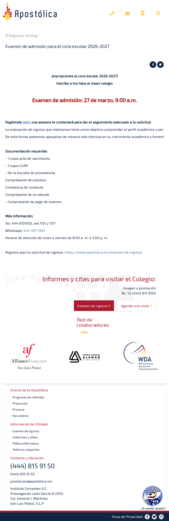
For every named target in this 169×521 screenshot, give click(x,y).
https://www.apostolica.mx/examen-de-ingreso (103, 252)
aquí (26, 122)
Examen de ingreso (24, 431)
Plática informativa (24, 443)
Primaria (17, 409)
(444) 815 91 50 (22, 474)
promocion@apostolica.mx (31, 481)
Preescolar (19, 403)
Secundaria (19, 416)
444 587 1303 (34, 230)
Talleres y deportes (25, 449)
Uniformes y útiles (24, 437)
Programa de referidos (27, 397)
